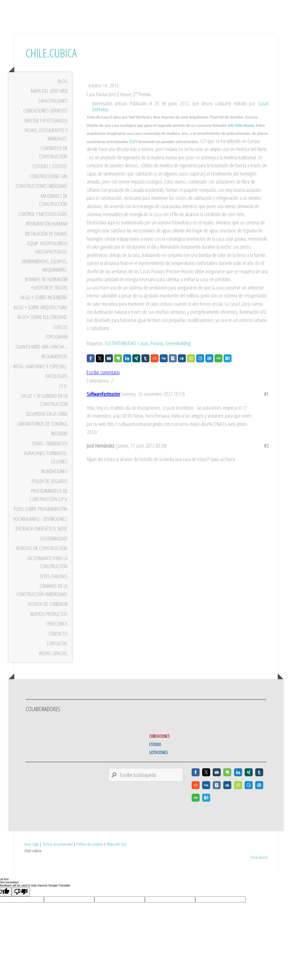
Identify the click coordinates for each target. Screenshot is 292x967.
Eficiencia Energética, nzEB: (42, 537)
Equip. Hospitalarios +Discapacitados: (48, 256)
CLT (133, 150)
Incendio (59, 442)
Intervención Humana (47, 232)
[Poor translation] (21, 885)
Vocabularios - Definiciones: (40, 527)
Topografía (56, 345)
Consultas (57, 652)
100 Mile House (241, 134)
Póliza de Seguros (50, 489)
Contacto (58, 642)
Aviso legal (31, 837)
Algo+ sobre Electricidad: (42, 325)
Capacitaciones (53, 109)
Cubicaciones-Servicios (45, 119)
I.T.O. (63, 394)
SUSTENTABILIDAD (120, 352)
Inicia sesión (259, 850)
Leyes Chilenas (54, 584)
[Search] (145, 784)
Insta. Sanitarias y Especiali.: (40, 375)
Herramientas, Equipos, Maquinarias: (45, 274)
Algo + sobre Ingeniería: (44, 306)
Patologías (56, 385)
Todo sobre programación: (40, 517)
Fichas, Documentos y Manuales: (46, 143)
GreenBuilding (178, 352)
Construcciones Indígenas (42, 194)
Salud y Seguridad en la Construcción (44, 409)
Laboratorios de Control (42, 432)
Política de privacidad (57, 837)
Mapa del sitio (117, 837)
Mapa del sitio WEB (49, 99)
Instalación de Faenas (46, 242)
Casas (143, 352)
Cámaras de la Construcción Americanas (42, 599)
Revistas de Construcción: (42, 557)
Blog (63, 89)
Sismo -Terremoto (50, 452)
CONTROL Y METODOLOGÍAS (43, 222)
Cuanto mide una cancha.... (42, 355)
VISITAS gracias (53, 662)
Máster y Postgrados (46, 129)
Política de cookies (89, 837)
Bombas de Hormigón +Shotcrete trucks (46, 292)
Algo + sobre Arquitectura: (41, 315)
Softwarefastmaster (103, 403)
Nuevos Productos (49, 622)
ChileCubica (57, 632)
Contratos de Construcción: (53, 161)
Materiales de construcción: (53, 208)
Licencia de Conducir (48, 612)
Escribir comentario (103, 381)
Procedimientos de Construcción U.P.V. (48, 504)
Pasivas (157, 352)
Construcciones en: (48, 184)
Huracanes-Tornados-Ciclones (46, 466)
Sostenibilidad (54, 547)
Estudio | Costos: (50, 175)
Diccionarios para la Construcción (47, 571)
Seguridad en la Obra (47, 422)
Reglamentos (54, 365)
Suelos (61, 335)
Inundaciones (54, 480)
